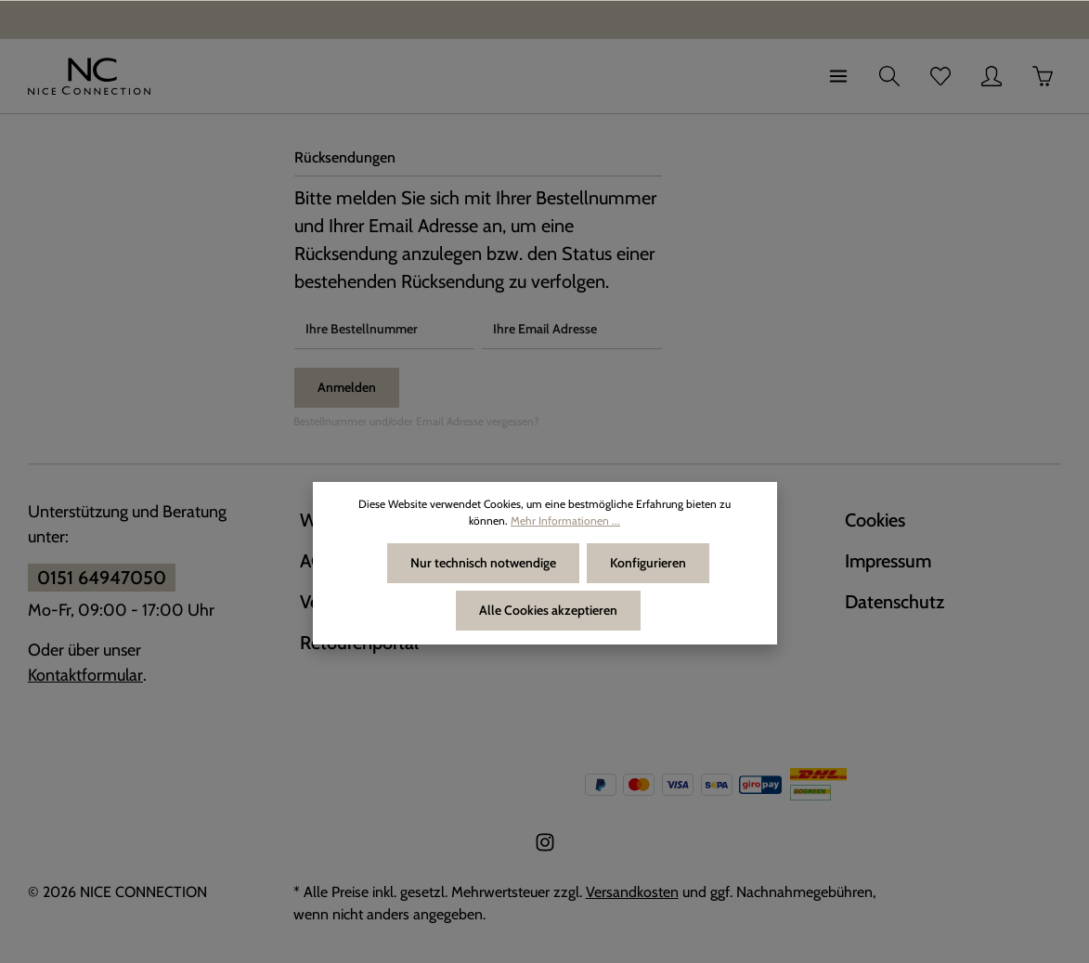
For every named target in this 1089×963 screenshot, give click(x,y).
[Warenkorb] (1042, 76)
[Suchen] (889, 76)
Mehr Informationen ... (565, 520)
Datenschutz (894, 602)
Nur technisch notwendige (483, 562)
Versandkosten (632, 892)
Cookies (875, 520)
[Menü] (838, 76)
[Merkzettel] (940, 76)
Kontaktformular (85, 675)
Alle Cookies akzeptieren (548, 610)
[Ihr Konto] (991, 76)
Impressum (888, 561)
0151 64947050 (101, 577)
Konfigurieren (648, 562)
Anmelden (347, 387)
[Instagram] (545, 847)
